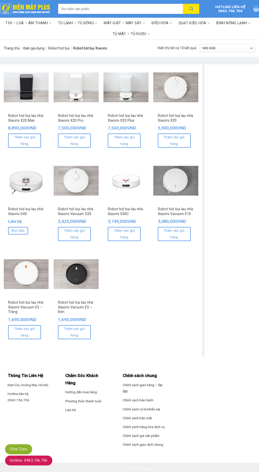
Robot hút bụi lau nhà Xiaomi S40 (25, 211)
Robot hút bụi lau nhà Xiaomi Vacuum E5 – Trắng (25, 307)
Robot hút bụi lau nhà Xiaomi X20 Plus (125, 118)
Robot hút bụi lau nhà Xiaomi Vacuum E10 (175, 211)
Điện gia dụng (34, 48)
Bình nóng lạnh (233, 23)
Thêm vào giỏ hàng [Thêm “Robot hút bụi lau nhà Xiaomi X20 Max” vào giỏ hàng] (24, 140)
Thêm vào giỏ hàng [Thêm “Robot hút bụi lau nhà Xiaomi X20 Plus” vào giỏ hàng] (124, 140)
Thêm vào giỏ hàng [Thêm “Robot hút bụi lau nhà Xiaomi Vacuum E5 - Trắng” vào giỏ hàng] (24, 332)
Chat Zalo (18, 449)
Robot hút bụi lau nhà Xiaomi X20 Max (25, 118)
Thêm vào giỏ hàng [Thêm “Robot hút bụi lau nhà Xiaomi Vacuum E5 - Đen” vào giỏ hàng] (74, 332)
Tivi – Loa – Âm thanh (28, 23)
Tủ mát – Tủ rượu (131, 34)
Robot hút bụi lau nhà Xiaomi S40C (125, 211)
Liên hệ (70, 410)
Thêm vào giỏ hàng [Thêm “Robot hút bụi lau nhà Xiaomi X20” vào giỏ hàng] (174, 140)
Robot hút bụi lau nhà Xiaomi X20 (175, 118)
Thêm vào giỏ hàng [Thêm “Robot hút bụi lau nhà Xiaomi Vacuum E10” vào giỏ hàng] (174, 234)
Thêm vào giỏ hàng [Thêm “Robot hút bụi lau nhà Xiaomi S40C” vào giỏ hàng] (124, 234)
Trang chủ (12, 48)
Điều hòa (162, 23)
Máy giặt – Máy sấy (124, 23)
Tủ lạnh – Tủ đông (77, 23)
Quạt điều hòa (194, 23)
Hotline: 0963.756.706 (29, 460)
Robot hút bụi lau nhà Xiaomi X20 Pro (75, 118)
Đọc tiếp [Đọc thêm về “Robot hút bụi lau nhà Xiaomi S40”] (18, 230)
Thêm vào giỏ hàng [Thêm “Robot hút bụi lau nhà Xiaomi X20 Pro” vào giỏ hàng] (74, 140)
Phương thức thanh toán (83, 401)
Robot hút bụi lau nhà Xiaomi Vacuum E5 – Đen (75, 307)
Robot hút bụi (59, 48)
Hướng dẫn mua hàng (81, 392)
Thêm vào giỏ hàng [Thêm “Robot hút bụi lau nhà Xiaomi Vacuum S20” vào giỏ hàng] (74, 234)
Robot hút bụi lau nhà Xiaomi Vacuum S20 (75, 211)
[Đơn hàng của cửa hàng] (227, 48)
